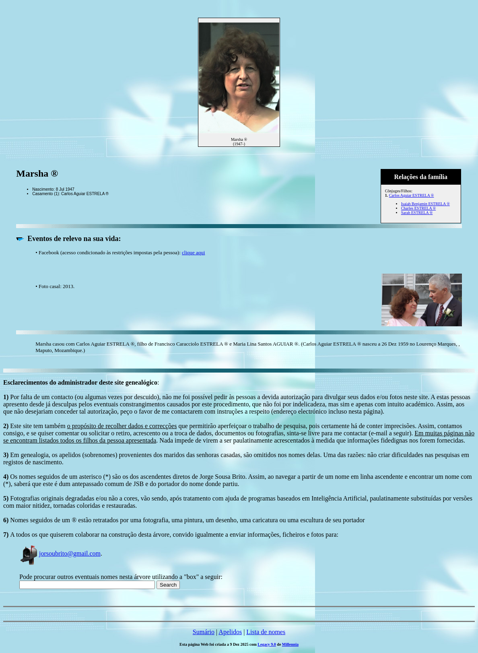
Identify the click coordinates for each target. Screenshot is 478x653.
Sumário (203, 631)
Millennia (290, 644)
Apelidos (230, 631)
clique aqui (193, 252)
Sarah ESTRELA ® (417, 212)
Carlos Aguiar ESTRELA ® (411, 195)
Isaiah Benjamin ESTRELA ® (425, 204)
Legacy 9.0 (267, 644)
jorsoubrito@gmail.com (60, 553)
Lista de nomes (265, 631)
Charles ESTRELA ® (418, 208)
